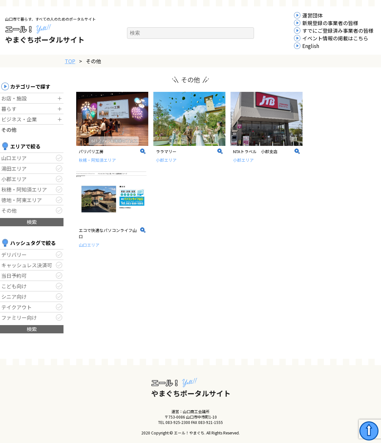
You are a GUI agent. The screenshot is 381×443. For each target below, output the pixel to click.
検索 (32, 222)
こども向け (14, 286)
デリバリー (14, 254)
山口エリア (14, 158)
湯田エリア (14, 168)
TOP (70, 61)
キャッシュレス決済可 (26, 265)
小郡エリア (14, 179)
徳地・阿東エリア (21, 200)
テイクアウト (16, 307)
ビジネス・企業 (19, 119)
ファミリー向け (19, 317)
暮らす (9, 108)
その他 (9, 129)
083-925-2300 (177, 422)
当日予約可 (14, 275)
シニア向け (14, 296)
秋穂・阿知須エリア (24, 189)
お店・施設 (14, 98)
